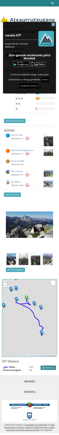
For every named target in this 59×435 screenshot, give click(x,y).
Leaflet (29, 355)
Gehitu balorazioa (15, 121)
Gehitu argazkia (15, 270)
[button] (50, 225)
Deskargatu (48, 367)
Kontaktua (29, 391)
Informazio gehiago (28, 86)
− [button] (5, 285)
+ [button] (5, 282)
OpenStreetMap (39, 355)
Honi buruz (29, 381)
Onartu (45, 80)
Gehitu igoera (12, 194)
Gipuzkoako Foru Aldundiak (35, 425)
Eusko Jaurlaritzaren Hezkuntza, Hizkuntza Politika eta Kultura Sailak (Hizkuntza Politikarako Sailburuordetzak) (29, 427)
